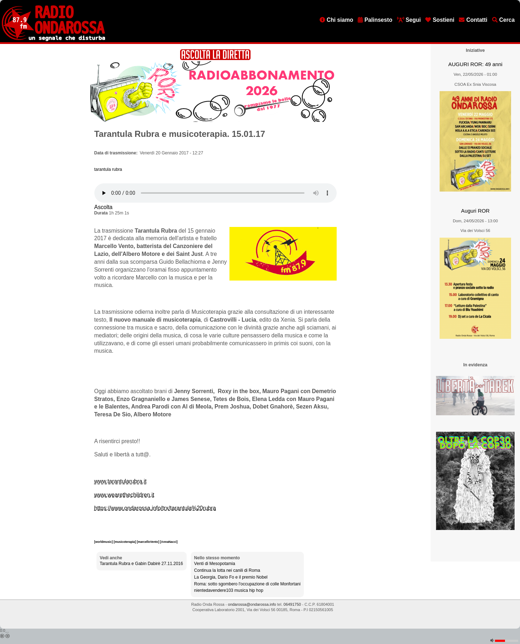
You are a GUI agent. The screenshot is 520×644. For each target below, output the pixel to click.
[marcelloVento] (148, 542)
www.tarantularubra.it (120, 481)
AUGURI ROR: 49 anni (475, 64)
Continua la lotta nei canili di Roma (227, 570)
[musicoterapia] (125, 542)
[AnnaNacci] (169, 542)
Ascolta (103, 207)
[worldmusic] (104, 542)
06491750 (292, 604)
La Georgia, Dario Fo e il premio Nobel (230, 577)
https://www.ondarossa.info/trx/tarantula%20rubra (155, 508)
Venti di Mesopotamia (214, 563)
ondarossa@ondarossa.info (252, 604)
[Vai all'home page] (53, 39)
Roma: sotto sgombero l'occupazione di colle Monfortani (247, 583)
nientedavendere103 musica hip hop (228, 590)
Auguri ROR (475, 211)
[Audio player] (215, 193)
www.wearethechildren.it (124, 495)
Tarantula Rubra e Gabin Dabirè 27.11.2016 (141, 563)
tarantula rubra (108, 169)
